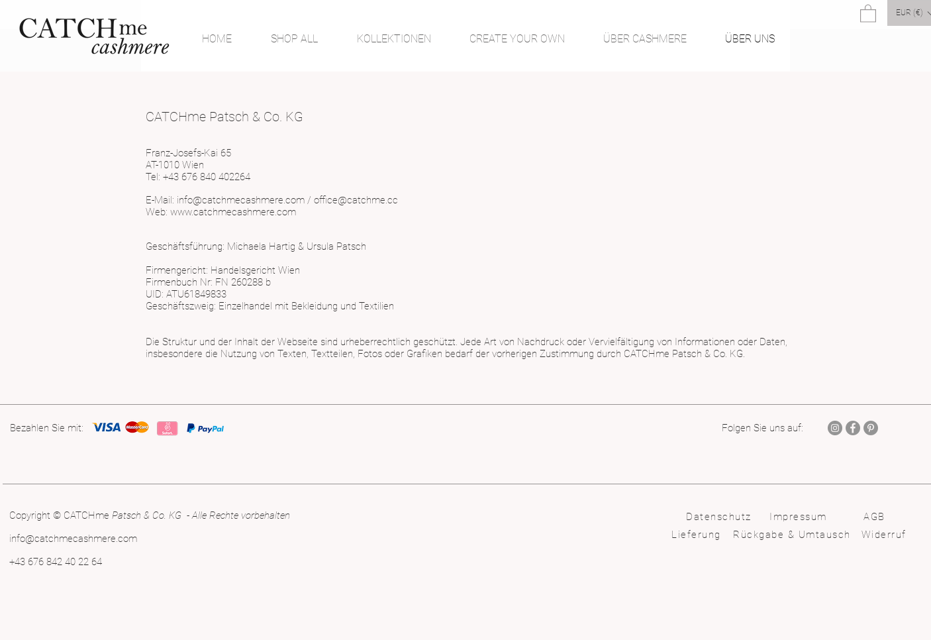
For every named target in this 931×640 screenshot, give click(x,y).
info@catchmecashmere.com (241, 200)
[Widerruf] (885, 534)
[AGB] (876, 517)
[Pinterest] (870, 428)
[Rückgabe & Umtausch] (793, 534)
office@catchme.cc (356, 200)
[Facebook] (853, 428)
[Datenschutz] (720, 517)
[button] (868, 13)
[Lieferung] (698, 534)
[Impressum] (799, 517)
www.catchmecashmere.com (233, 212)
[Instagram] (835, 428)
